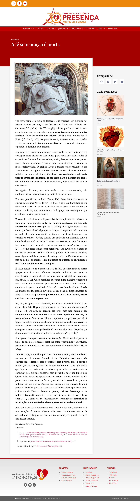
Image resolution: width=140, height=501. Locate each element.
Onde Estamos (77, 29)
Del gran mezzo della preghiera (47, 446)
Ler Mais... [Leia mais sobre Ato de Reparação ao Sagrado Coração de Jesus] (100, 154)
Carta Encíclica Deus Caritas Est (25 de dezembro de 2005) (51, 441)
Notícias (40, 29)
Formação (50, 29)
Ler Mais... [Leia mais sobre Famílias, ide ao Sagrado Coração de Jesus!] (100, 123)
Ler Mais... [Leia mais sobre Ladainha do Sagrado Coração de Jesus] (100, 185)
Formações (15, 40)
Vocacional (90, 29)
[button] (101, 81)
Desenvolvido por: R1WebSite (120, 498)
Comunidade (28, 29)
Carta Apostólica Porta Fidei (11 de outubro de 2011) (44, 435)
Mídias (101, 29)
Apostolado (62, 29)
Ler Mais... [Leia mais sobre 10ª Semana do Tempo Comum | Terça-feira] (100, 216)
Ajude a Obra (112, 29)
